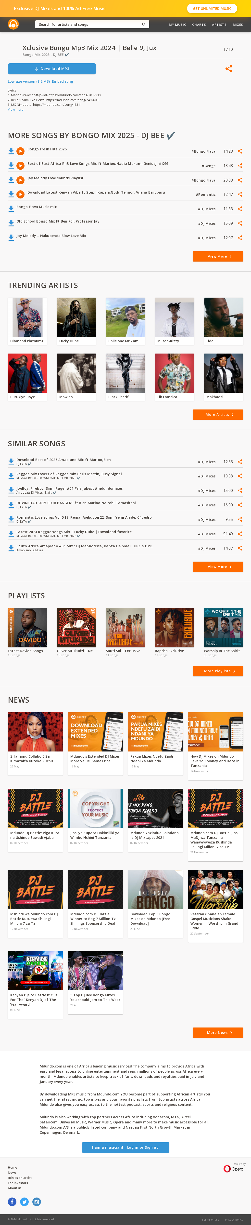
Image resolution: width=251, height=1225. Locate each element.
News (12, 1172)
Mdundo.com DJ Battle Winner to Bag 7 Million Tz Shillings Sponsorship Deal (93, 919)
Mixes (238, 24)
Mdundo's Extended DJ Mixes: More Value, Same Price (95, 758)
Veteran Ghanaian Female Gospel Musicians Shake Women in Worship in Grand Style (214, 921)
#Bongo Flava (204, 151)
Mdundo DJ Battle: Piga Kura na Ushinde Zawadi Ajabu (34, 835)
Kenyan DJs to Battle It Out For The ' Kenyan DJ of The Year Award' (33, 1000)
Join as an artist (20, 1177)
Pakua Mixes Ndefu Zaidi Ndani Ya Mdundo (151, 758)
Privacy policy (234, 1219)
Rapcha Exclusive (169, 650)
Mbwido (66, 397)
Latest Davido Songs (25, 650)
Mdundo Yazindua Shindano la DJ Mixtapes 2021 (154, 835)
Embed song (62, 81)
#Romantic (206, 194)
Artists (219, 24)
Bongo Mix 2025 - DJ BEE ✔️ (46, 54)
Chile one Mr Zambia (125, 341)
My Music (177, 24)
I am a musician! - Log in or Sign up (125, 1147)
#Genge (209, 165)
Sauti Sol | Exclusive (123, 650)
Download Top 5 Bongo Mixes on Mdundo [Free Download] (150, 919)
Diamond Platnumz (27, 341)
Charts (199, 24)
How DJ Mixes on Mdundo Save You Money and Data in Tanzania (214, 761)
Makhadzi (214, 397)
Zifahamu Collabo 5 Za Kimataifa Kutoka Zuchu (32, 758)
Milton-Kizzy (168, 341)
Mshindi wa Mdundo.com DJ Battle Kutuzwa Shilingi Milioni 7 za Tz (34, 919)
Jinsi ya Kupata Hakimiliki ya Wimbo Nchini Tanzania (94, 835)
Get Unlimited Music (212, 8)
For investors (18, 1183)
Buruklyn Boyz (22, 397)
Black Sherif (118, 397)
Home (12, 1167)
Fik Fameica (167, 397)
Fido (209, 341)
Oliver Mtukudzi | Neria (76, 650)
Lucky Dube (69, 341)
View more (16, 109)
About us (14, 1188)
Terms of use (210, 1219)
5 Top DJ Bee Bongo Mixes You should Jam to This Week (95, 997)
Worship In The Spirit (222, 650)
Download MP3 (52, 68)
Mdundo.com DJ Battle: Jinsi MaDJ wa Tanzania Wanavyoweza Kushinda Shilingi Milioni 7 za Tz (214, 839)
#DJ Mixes (207, 209)
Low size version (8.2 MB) (29, 81)
